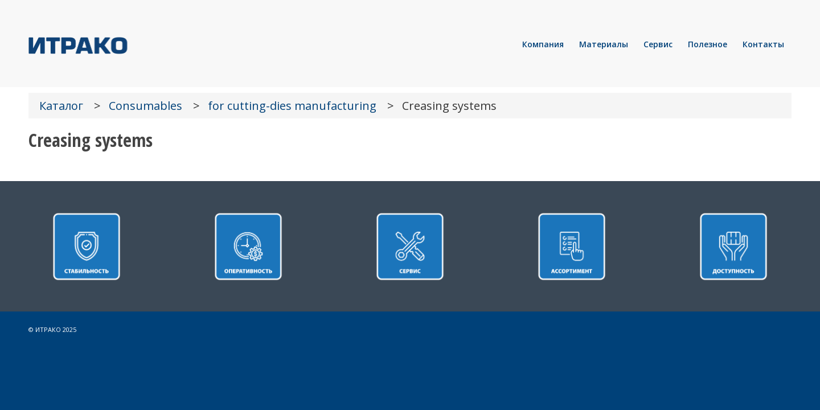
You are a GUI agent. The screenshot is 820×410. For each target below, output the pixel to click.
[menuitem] (543, 44)
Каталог (61, 105)
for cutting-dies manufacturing (292, 105)
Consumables (145, 105)
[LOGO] (116, 44)
